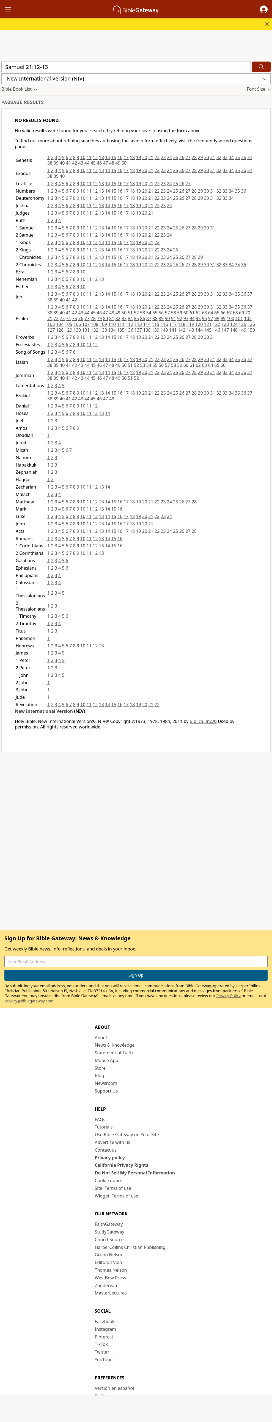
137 (138, 330)
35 (237, 157)
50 (124, 163)
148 (234, 330)
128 (60, 330)
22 (157, 157)
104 (60, 324)
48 (111, 163)
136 (129, 330)
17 (125, 157)
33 (224, 157)
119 (190, 324)
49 (117, 163)
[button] (264, 9)
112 (129, 324)
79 (99, 318)
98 (216, 318)
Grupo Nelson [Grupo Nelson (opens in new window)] (109, 1255)
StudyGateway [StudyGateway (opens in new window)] (109, 1232)
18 (132, 157)
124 (234, 324)
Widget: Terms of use (116, 1196)
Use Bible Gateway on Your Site (127, 1135)
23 (163, 157)
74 (68, 318)
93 (185, 318)
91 (173, 318)
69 (241, 313)
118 (181, 324)
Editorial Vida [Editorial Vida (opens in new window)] (108, 1262)
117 (173, 324)
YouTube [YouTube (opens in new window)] (104, 1360)
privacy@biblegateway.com (28, 1001)
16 (119, 157)
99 (223, 318)
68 (235, 313)
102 (247, 318)
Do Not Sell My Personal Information (135, 1173)
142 (181, 330)
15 (113, 157)
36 (243, 157)
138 (146, 330)
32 (218, 157)
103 (51, 324)
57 (167, 313)
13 (101, 157)
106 (77, 324)
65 (216, 313)
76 (80, 318)
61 (191, 313)
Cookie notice (109, 1180)
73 (62, 318)
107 (86, 324)
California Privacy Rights (122, 1165)
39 (56, 163)
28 (194, 157)
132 (94, 330)
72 (56, 318)
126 (251, 324)
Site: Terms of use (113, 1188)
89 (161, 318)
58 (173, 313)
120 (199, 324)
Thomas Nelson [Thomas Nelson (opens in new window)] (111, 1270)
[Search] (261, 67)
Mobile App (106, 1060)
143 (190, 330)
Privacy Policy (228, 995)
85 (136, 318)
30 (206, 157)
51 (130, 313)
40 (62, 163)
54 (148, 313)
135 (120, 330)
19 (138, 157)
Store (100, 1068)
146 (216, 330)
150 (251, 330)
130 (77, 330)
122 (216, 324)
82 (117, 318)
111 (120, 324)
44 (86, 163)
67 (229, 313)
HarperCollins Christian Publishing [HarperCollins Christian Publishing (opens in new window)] (130, 1247)
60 (185, 313)
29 (200, 157)
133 (103, 330)
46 (99, 163)
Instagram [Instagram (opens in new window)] (105, 1329)
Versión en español (114, 1388)
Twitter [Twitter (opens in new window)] (102, 1352)
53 (142, 313)
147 (225, 330)
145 (207, 330)
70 (247, 313)
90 (167, 318)
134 (112, 330)
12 (95, 157)
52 (136, 313)
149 (242, 330)
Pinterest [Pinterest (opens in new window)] (104, 1337)
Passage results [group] (22, 102)
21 (150, 157)
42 (74, 163)
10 (82, 157)
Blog (99, 1075)
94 (191, 318)
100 (230, 318)
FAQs (100, 1119)
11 (89, 157)
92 (179, 318)
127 (51, 330)
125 (242, 324)
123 (225, 324)
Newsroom (106, 1083)
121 (207, 324)
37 (249, 157)
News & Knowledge (115, 1045)
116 (164, 324)
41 (68, 163)
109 (103, 324)
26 (181, 157)
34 (231, 157)
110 (112, 324)
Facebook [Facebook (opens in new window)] (105, 1321)
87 (148, 318)
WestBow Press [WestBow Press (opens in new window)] (110, 1278)
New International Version (44, 711)
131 (86, 330)
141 (173, 330)
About (101, 1038)
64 (210, 313)
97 (210, 318)
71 (49, 318)
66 (223, 313)
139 (155, 330)
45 (92, 163)
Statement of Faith (114, 1053)
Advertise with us (112, 1142)
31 (212, 157)
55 (154, 313)
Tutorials (104, 1127)
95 (198, 318)
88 (154, 318)
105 (68, 324)
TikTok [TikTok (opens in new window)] (101, 1344)
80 (105, 318)
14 (107, 157)
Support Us (106, 1091)
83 (124, 318)
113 (138, 324)
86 (142, 318)
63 (204, 313)
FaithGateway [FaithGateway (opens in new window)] (109, 1224)
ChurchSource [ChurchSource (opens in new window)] (109, 1240)
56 (161, 313)
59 (179, 313)
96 (204, 318)
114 (146, 324)
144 (199, 330)
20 (144, 157)
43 (80, 163)
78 (92, 318)
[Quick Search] (126, 67)
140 (164, 330)
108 (94, 324)
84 (130, 318)
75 (74, 318)
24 (169, 157)
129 (68, 330)
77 (86, 318)
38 (49, 163)
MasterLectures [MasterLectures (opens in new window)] (111, 1293)
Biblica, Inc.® (203, 721)
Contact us (106, 1150)
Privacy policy (110, 1158)
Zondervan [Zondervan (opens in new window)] (106, 1285)
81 (111, 318)
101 (239, 318)
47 (105, 163)
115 (155, 324)
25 (175, 157)
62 (198, 313)
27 (187, 157)
